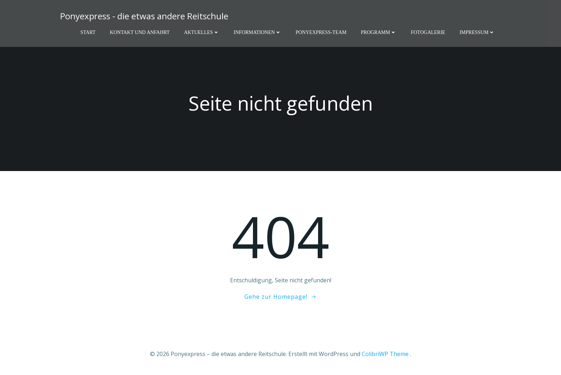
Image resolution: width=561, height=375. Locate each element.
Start (88, 32)
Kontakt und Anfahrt (140, 32)
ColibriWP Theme (385, 354)
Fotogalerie (428, 32)
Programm (379, 32)
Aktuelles (201, 32)
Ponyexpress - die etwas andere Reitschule (144, 16)
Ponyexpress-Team (321, 32)
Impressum (477, 32)
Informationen (257, 32)
